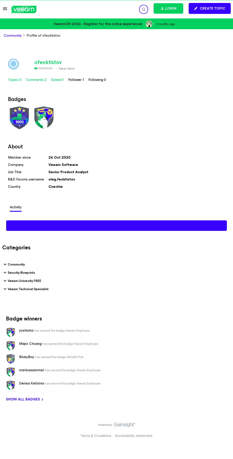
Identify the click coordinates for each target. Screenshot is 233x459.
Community (13, 35)
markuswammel (31, 370)
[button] (5, 10)
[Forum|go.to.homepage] (23, 9)
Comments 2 (36, 80)
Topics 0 (15, 80)
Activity (16, 207)
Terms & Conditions (96, 436)
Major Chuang (30, 343)
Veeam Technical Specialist (25, 289)
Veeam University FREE (21, 281)
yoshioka (26, 330)
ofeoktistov (48, 62)
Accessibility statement (133, 436)
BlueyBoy (26, 357)
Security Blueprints (18, 272)
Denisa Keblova (31, 383)
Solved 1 (58, 80)
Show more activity (116, 225)
